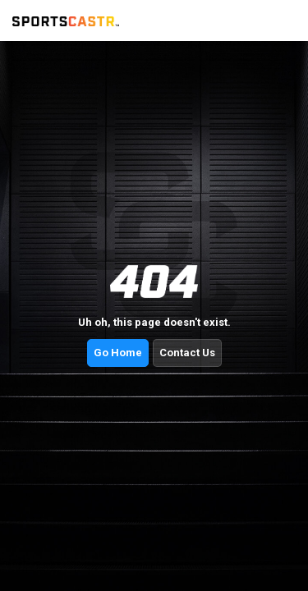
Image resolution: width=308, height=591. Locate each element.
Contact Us (187, 352)
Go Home (118, 352)
